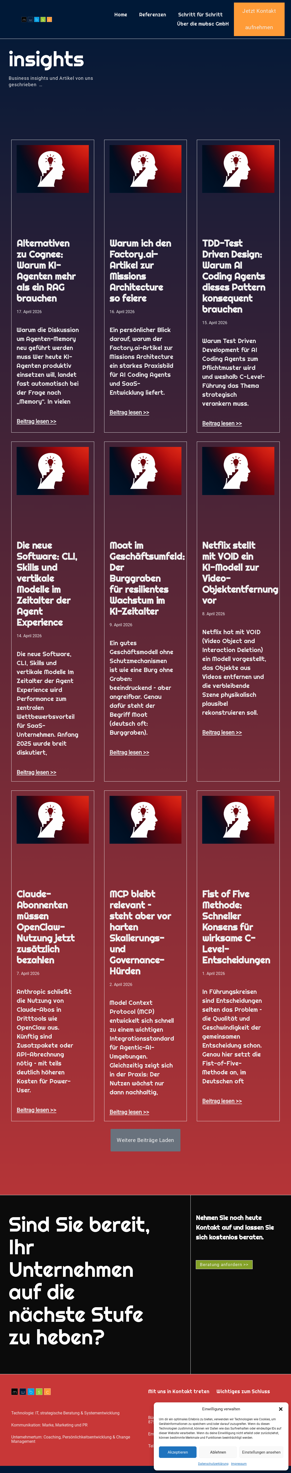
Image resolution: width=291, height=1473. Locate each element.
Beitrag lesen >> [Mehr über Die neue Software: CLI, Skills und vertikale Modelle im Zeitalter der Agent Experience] (36, 776)
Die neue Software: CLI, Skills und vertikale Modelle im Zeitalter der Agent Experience (47, 588)
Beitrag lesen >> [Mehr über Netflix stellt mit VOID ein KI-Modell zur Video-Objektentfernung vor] (222, 736)
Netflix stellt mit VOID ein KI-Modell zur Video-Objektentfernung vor (240, 577)
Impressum (239, 1464)
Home (120, 17)
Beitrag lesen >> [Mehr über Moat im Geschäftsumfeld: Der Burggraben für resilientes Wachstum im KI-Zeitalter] (129, 756)
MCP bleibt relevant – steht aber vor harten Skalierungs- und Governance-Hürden (140, 937)
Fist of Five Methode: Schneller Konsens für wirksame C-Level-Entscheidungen (236, 931)
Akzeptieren (178, 1452)
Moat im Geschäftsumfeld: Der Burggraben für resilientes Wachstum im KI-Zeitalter (147, 583)
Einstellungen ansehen (261, 1452)
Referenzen (152, 17)
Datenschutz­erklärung (213, 1464)
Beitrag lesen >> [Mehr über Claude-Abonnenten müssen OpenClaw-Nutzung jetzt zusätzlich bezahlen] (36, 1114)
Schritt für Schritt (200, 17)
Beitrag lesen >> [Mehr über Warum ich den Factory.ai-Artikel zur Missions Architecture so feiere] (129, 416)
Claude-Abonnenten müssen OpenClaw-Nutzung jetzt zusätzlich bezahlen (45, 931)
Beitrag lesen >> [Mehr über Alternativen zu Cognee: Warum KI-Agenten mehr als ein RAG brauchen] (36, 425)
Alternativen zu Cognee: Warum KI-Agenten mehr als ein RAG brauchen (46, 275)
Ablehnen (218, 1452)
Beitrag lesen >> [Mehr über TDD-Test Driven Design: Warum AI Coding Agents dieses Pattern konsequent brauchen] (222, 427)
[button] (280, 1409)
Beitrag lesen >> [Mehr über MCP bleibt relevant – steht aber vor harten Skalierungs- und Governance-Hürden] (129, 1116)
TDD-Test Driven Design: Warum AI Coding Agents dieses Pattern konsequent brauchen (233, 281)
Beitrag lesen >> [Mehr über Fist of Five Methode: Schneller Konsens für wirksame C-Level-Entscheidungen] (222, 1105)
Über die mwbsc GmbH (203, 26)
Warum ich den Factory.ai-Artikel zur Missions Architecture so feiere (140, 275)
